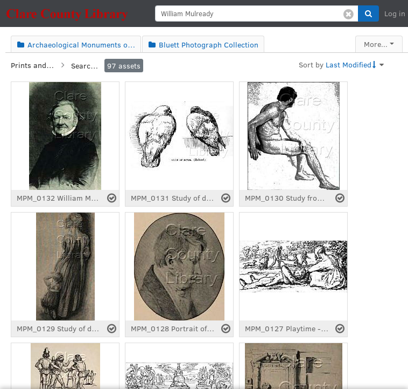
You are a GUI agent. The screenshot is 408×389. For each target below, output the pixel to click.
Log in (394, 13)
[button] (368, 13)
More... (376, 44)
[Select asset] (111, 198)
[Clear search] (348, 13)
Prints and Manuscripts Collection (32, 65)
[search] (256, 13)
